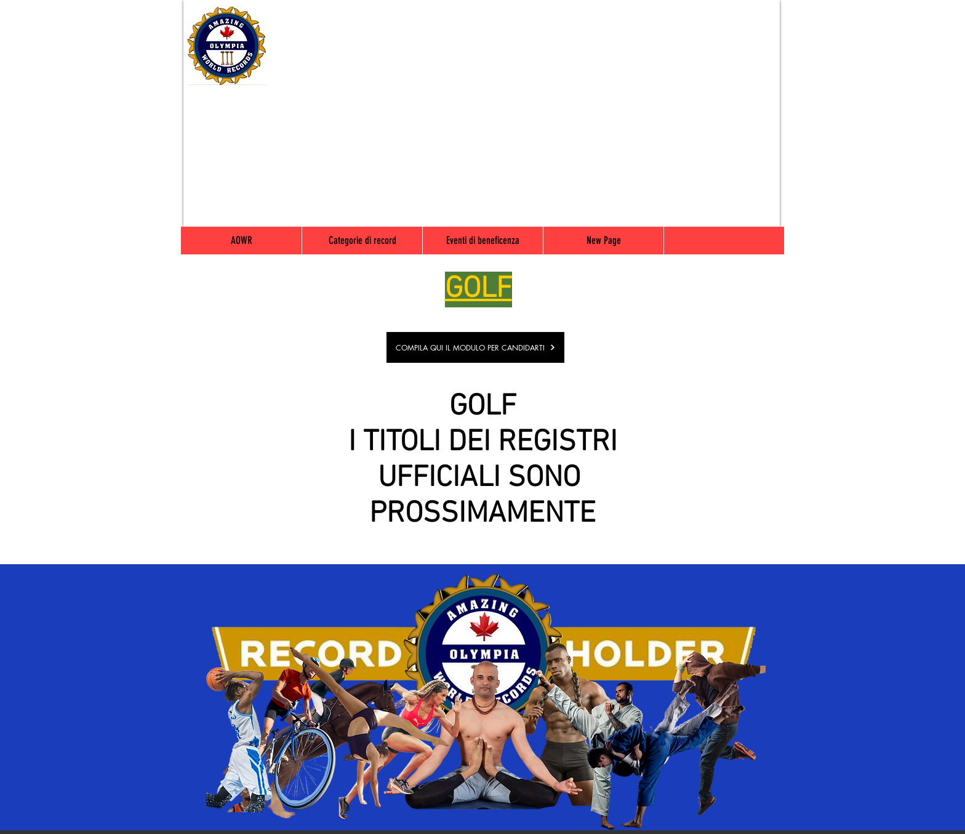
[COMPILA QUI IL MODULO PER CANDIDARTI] (475, 347)
